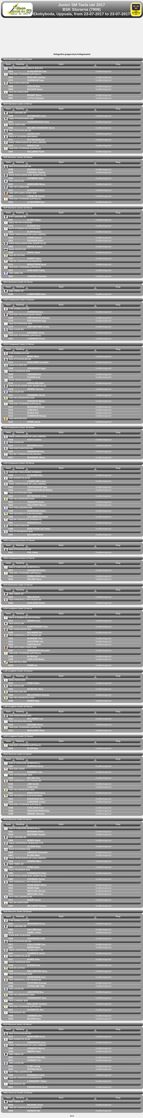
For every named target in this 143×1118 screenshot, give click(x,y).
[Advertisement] (72, 36)
